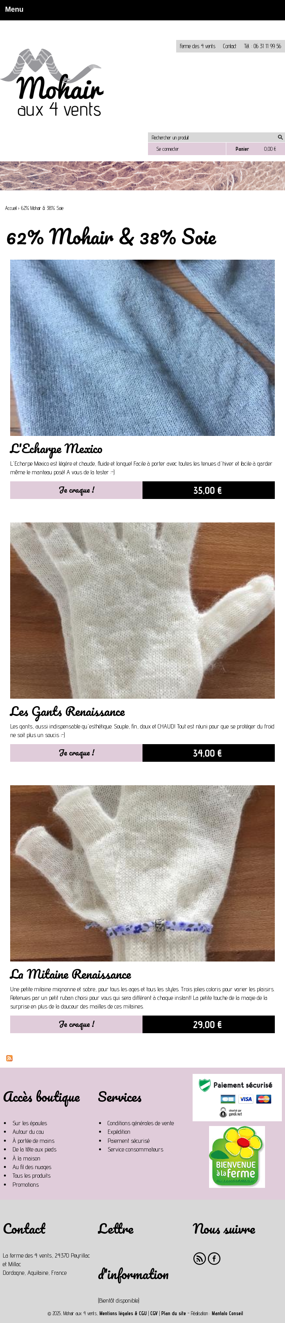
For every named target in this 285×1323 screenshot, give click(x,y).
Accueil (10, 208)
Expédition (119, 1131)
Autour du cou (28, 1131)
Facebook (214, 1258)
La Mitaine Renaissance (70, 973)
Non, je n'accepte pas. (71, 23)
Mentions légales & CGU (123, 1313)
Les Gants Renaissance (67, 711)
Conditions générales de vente (141, 1123)
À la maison (26, 1158)
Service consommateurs (135, 1149)
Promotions (26, 1184)
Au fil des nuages (32, 1167)
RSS (200, 1258)
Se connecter (167, 149)
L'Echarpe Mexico (56, 448)
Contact (229, 46)
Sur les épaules (30, 1123)
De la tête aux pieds (34, 1149)
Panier (242, 149)
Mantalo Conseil (227, 1313)
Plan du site (173, 1313)
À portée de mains (33, 1140)
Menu (12, 9)
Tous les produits (32, 1175)
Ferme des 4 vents (197, 46)
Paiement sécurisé (129, 1140)
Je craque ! (76, 489)
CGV (154, 1313)
